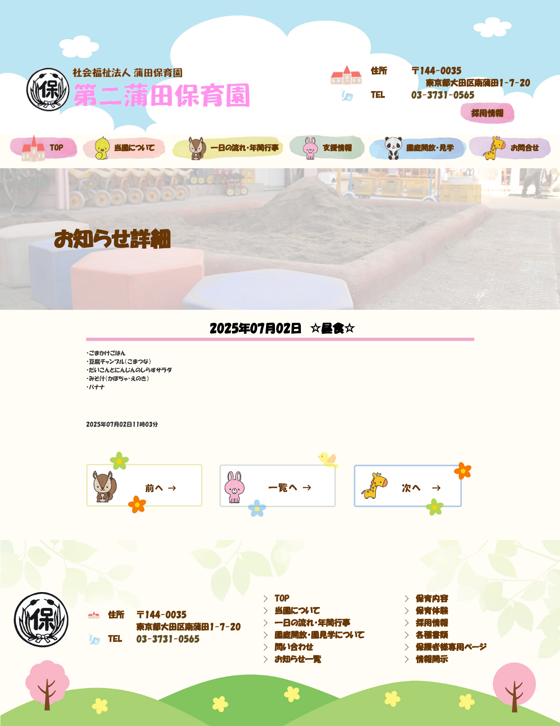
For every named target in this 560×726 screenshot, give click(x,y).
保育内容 (432, 599)
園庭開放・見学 (417, 148)
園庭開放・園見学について (319, 635)
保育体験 (432, 611)
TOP (282, 599)
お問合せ (509, 148)
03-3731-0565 (442, 95)
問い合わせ (294, 647)
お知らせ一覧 (298, 659)
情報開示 (432, 659)
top (42, 148)
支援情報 (327, 148)
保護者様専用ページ (451, 647)
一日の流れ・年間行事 (227, 148)
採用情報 (487, 113)
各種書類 (432, 635)
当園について (123, 148)
